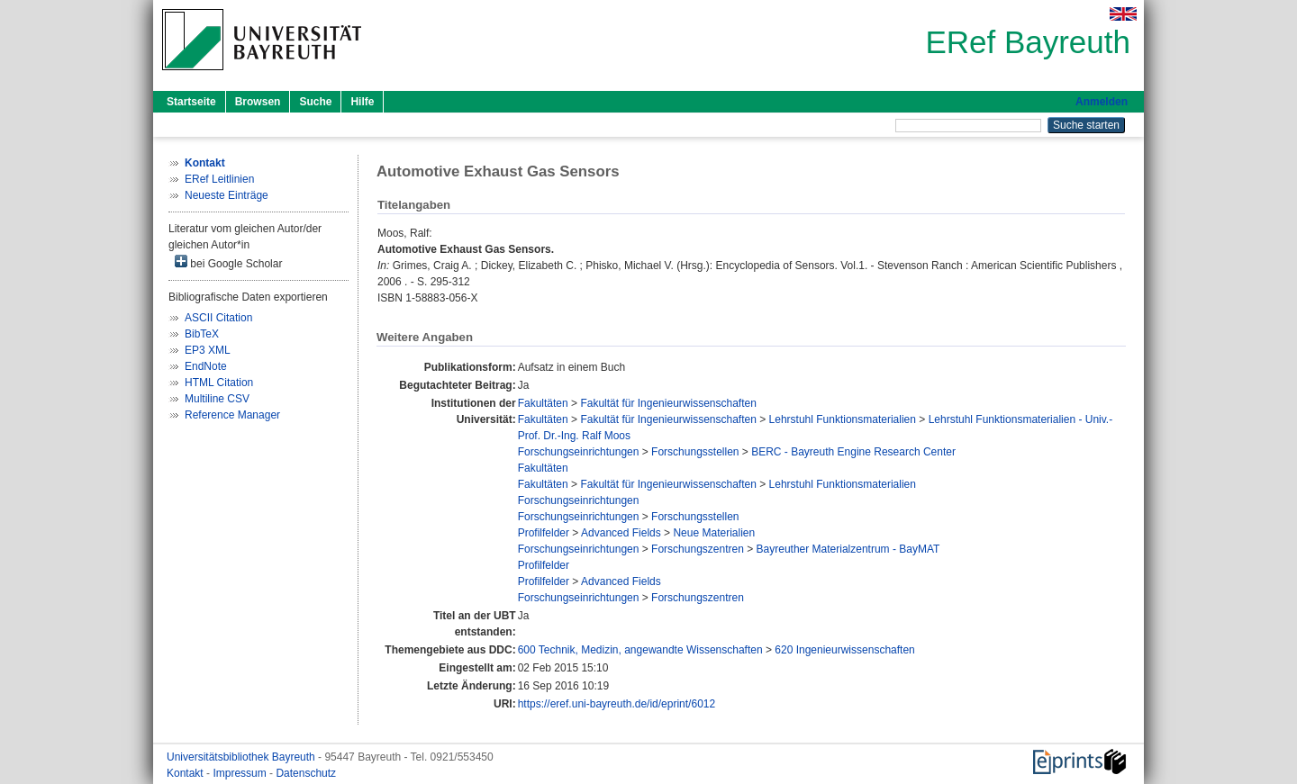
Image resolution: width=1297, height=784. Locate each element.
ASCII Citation (218, 317)
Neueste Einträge (226, 195)
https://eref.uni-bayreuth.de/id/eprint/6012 (616, 704)
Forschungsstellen (695, 452)
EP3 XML (208, 350)
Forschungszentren (697, 549)
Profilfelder (543, 533)
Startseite (191, 101)
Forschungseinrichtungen (578, 452)
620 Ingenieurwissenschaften (844, 650)
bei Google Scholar (228, 262)
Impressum (241, 773)
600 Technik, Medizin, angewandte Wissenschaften (640, 650)
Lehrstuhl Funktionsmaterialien (842, 419)
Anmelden (1101, 101)
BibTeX (202, 334)
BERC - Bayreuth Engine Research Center (853, 452)
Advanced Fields (621, 533)
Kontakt (186, 773)
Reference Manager (232, 415)
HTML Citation (219, 382)
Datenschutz (306, 773)
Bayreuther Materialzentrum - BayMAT (848, 549)
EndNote (206, 366)
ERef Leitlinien (219, 179)
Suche (315, 101)
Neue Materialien (714, 533)
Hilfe (362, 101)
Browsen (258, 101)
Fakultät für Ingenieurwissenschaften (668, 403)
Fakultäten (543, 403)
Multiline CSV (217, 398)
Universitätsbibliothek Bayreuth (242, 757)
